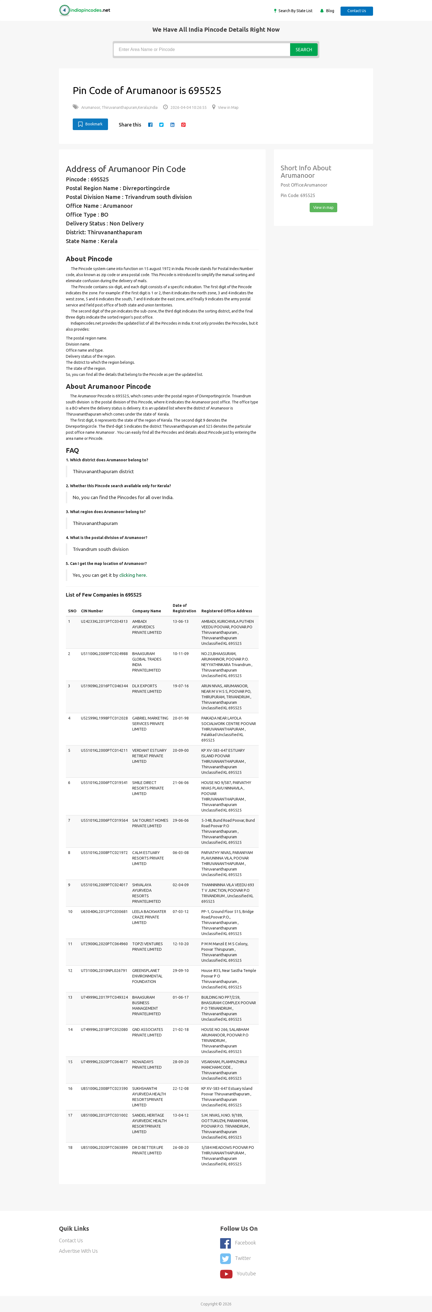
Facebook (238, 1243)
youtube (238, 1273)
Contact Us (356, 11)
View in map (323, 207)
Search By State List (294, 11)
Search (304, 49)
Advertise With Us (78, 1251)
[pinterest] (184, 124)
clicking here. (133, 575)
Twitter (235, 1258)
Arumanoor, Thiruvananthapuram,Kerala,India (115, 107)
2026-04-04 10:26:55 (185, 107)
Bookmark (90, 124)
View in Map (225, 107)
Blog (329, 11)
